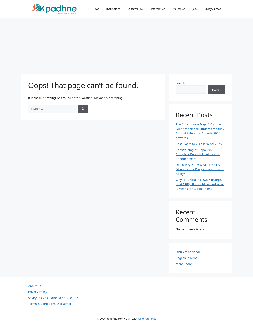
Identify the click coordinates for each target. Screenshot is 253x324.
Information (157, 9)
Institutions (113, 9)
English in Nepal (187, 258)
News (95, 9)
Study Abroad (213, 9)
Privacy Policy (37, 292)
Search (180, 83)
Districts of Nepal (188, 252)
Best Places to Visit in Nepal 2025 (199, 144)
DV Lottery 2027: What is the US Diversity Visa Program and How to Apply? (200, 169)
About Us (34, 286)
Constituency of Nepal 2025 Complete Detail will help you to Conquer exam (198, 154)
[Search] (83, 109)
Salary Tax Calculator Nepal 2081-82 (53, 298)
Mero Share (184, 264)
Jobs (195, 9)
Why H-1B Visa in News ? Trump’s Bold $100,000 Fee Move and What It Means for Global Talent (200, 184)
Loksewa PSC (135, 9)
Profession (178, 9)
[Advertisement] (126, 44)
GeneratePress (147, 318)
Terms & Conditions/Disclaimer (49, 304)
